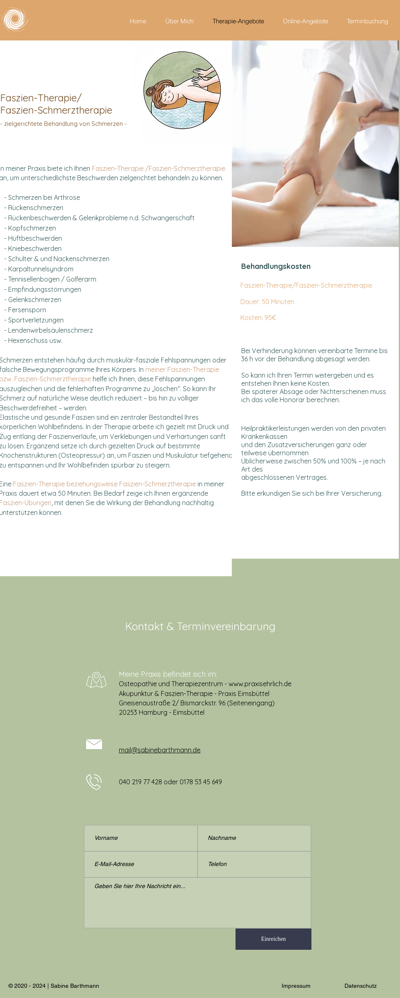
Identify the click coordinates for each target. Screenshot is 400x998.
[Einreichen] (273, 939)
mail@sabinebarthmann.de (159, 750)
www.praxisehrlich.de (260, 684)
